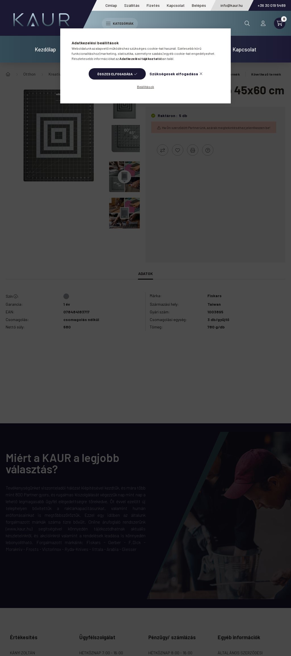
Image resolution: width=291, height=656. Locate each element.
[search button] (247, 23)
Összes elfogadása (115, 74)
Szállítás (132, 5)
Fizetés (153, 5)
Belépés (199, 5)
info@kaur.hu (232, 5)
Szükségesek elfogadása (173, 73)
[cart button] (279, 23)
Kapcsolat (176, 5)
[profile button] (263, 23)
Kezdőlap (45, 49)
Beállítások (145, 87)
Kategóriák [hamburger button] (120, 23)
